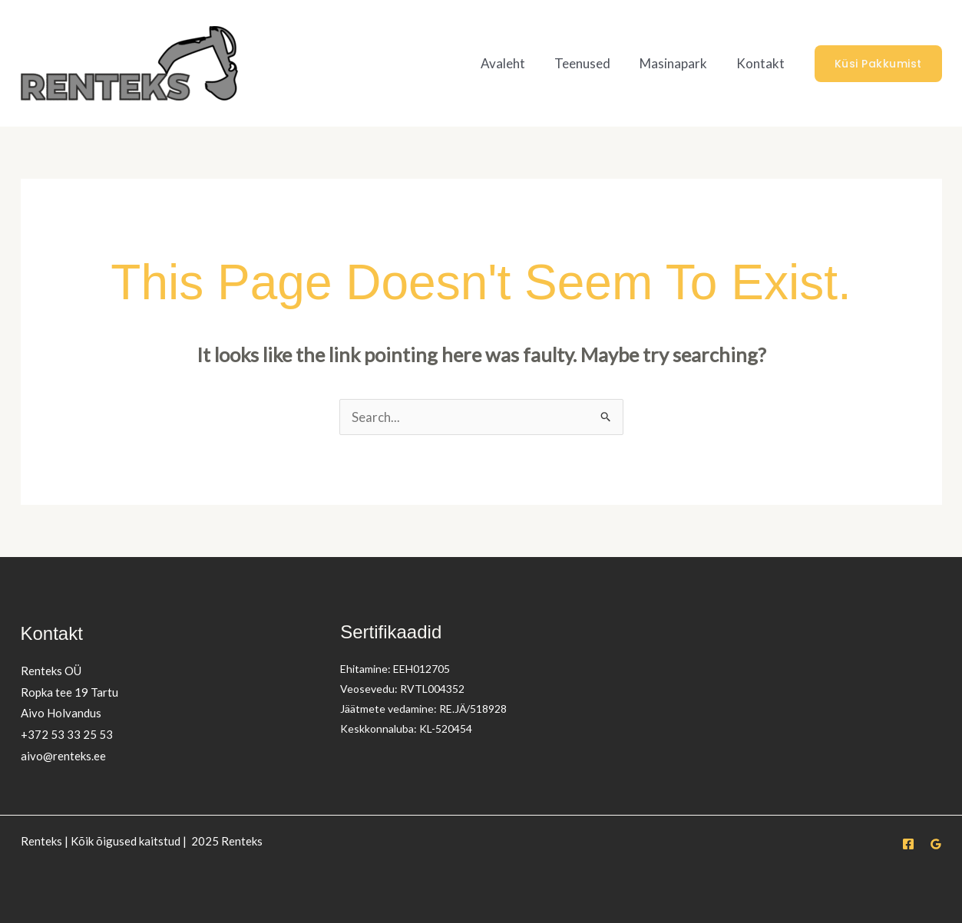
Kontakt (762, 63)
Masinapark (678, 63)
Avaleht (513, 63)
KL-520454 (445, 728)
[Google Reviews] (936, 844)
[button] (878, 63)
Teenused (590, 63)
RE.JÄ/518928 (473, 708)
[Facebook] (908, 844)
